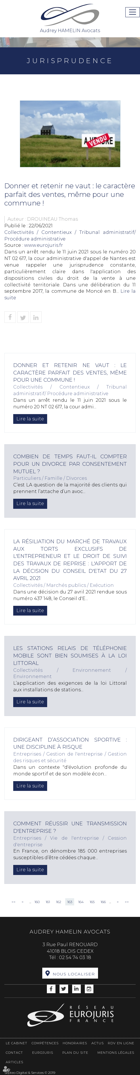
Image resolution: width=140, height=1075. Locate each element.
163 (69, 902)
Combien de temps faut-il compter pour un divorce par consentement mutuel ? (70, 463)
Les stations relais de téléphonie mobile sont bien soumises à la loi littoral (70, 655)
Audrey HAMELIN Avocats (70, 18)
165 (92, 902)
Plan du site (75, 1053)
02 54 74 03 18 (75, 957)
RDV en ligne (121, 1043)
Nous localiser (74, 974)
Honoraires (75, 1043)
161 (48, 902)
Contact (14, 1053)
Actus (97, 1043)
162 (58, 902)
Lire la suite (30, 419)
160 (37, 902)
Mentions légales (115, 1053)
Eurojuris (42, 1053)
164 (81, 902)
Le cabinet (16, 1043)
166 (103, 902)
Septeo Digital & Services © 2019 (29, 1072)
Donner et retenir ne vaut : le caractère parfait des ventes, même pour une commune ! (70, 372)
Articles (14, 1062)
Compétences (45, 1043)
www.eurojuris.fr (43, 245)
